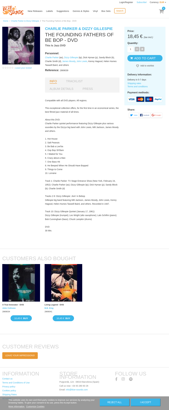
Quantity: (132, 43)
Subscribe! (142, 2)
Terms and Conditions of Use (16, 382)
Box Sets (106, 11)
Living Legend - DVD (54, 305)
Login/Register (126, 2)
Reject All (114, 402)
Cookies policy (9, 390)
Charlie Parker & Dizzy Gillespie (25, 21)
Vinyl (95, 11)
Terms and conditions (137, 86)
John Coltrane (9, 308)
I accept (145, 402)
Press (88, 88)
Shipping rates (134, 83)
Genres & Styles (81, 11)
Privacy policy (8, 386)
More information (17, 406)
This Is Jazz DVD (55, 45)
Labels (49, 11)
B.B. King (49, 308)
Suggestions (62, 11)
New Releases (35, 11)
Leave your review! (23, 68)
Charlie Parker (52, 57)
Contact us (7, 378)
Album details (61, 88)
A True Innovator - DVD (13, 305)
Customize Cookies (35, 406)
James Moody (68, 61)
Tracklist (74, 81)
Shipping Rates (9, 394)
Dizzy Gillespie (71, 57)
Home (5, 21)
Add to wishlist (147, 65)
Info (53, 81)
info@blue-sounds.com (77, 389)
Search (119, 10)
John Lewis (81, 61)
